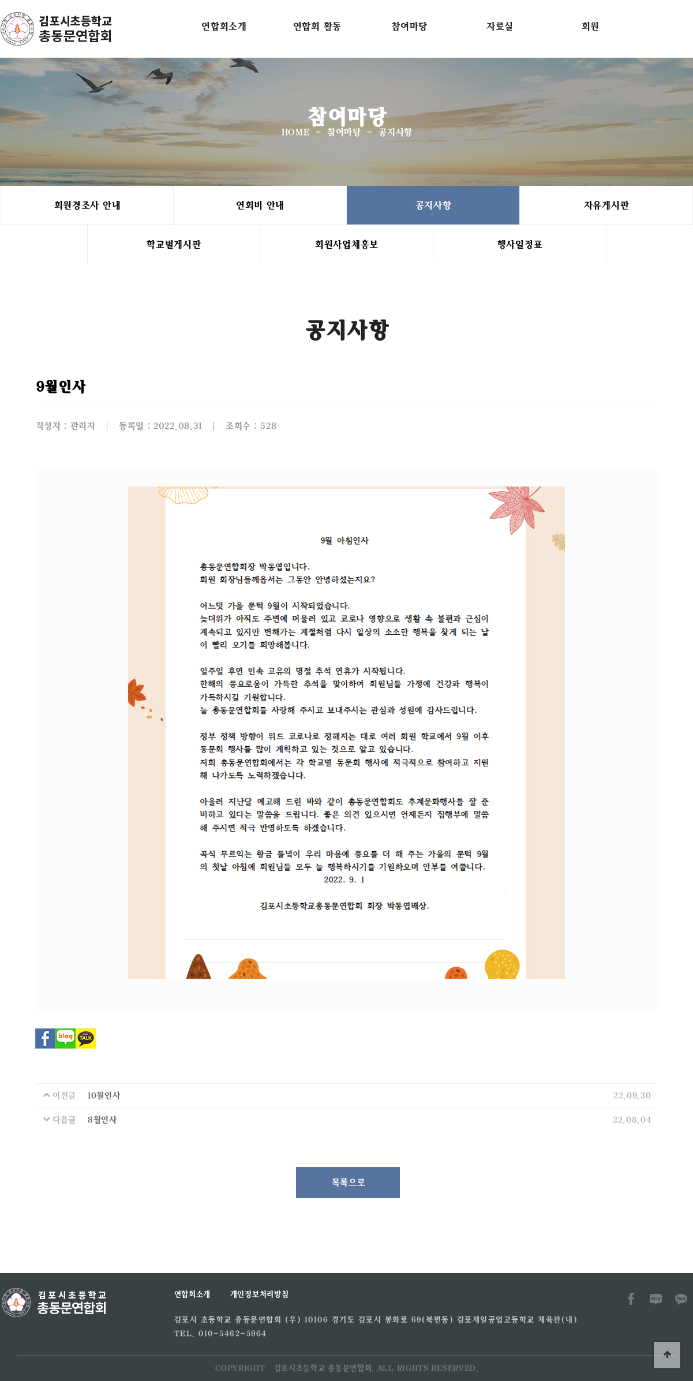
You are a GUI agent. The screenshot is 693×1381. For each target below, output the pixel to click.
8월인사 (102, 1120)
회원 (590, 26)
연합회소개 (223, 26)
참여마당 (409, 26)
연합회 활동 (317, 26)
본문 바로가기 (0, 0)
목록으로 (348, 1182)
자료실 (499, 26)
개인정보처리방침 (259, 1294)
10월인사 (103, 1095)
